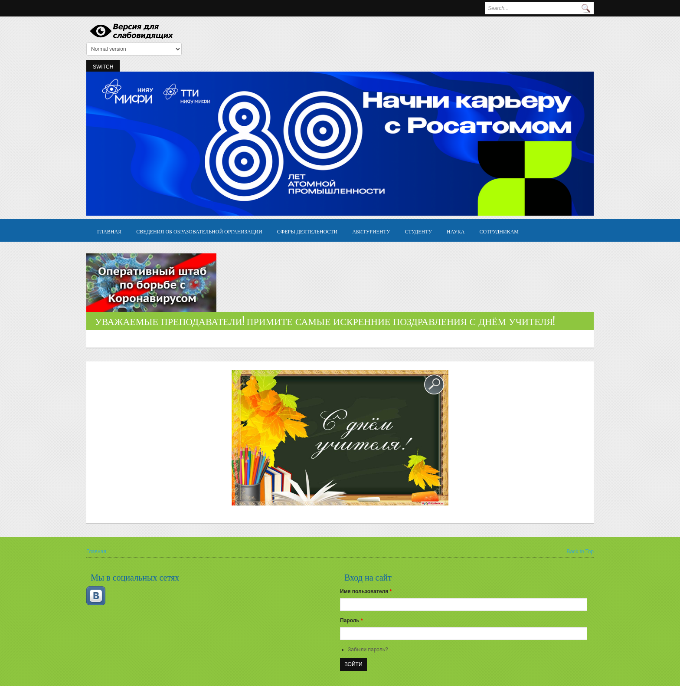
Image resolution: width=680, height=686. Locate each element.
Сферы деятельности (307, 231)
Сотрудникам (499, 231)
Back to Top (580, 551)
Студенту (418, 231)
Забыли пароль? (368, 650)
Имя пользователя (366, 591)
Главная (109, 231)
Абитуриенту (371, 231)
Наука (455, 231)
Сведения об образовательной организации (199, 231)
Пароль (351, 620)
